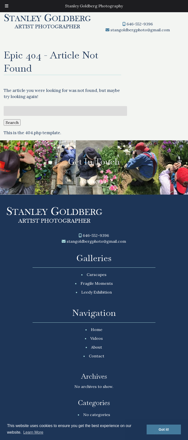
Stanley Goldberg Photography (94, 5)
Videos (96, 338)
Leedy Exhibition (96, 292)
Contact (96, 355)
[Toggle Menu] (6, 6)
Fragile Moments (97, 283)
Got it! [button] (164, 429)
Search (12, 122)
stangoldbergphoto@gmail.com (140, 29)
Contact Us (94, 182)
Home (96, 329)
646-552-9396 (140, 24)
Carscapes (96, 274)
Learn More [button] (33, 432)
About (96, 347)
